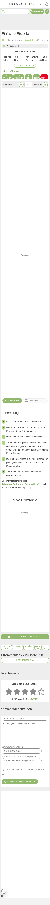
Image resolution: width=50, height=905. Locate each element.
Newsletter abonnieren (25, 851)
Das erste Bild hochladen (25, 437)
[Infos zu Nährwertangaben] (35, 51)
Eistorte (6, 720)
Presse (28, 862)
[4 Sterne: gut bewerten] (33, 492)
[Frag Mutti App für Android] (29, 883)
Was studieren (32, 870)
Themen (9, 862)
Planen (28, 77)
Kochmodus (12, 238)
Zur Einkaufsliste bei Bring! (19, 135)
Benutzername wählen (12, 547)
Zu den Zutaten (25, 65)
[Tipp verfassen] (47, 11)
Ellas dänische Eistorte (13, 702)
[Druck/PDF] (6, 447)
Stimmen (33, 499)
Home (8, 858)
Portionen (37, 84)
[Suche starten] (3, 11)
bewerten (36, 40)
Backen (7, 71)
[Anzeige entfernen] (2, 896)
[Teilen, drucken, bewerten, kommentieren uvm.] (3, 891)
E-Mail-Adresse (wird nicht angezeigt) (19, 556)
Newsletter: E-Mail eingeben (19, 838)
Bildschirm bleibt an (37, 238)
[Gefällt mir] (25, 608)
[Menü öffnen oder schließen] (3, 4)
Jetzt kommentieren (25, 389)
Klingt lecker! (25, 382)
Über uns (29, 858)
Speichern (18, 77)
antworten (39, 608)
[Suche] (40, 4)
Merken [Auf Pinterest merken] (44, 77)
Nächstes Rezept (37, 400)
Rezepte (15, 71)
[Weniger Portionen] (21, 84)
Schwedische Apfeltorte (31, 211)
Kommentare (25, 460)
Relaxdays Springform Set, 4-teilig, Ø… (21, 322)
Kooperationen (32, 866)
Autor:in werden (13, 866)
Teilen (36, 77)
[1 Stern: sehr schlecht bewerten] (9, 492)
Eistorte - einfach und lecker (16, 646)
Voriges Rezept (13, 400)
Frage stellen (37, 11)
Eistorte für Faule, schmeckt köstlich (20, 628)
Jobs (7, 870)
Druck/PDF (7, 77)
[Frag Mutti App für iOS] (21, 883)
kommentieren (12, 40)
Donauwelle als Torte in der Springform (9, 213)
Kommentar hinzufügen (25, 529)
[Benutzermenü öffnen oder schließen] (46, 4)
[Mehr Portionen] (45, 84)
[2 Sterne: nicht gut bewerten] (17, 492)
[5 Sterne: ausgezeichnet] (41, 492)
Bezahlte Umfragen (14, 873)
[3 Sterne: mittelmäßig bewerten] (25, 492)
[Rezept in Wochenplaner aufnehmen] (37, 447)
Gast (6, 594)
